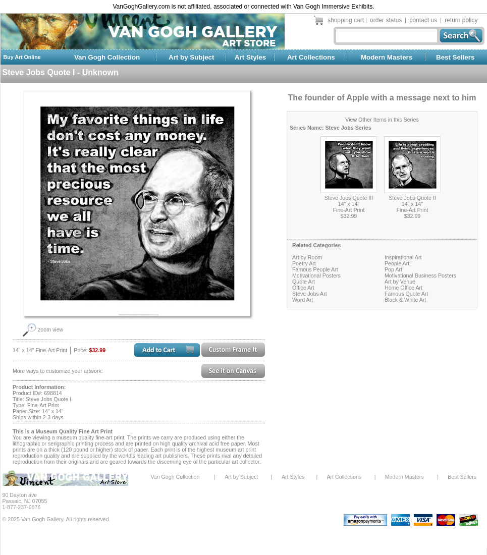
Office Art (303, 288)
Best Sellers (455, 57)
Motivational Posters (316, 275)
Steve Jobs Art (309, 294)
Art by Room (307, 257)
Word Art (302, 300)
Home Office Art (403, 288)
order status (386, 20)
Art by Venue (400, 282)
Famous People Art (315, 269)
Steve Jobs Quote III (348, 198)
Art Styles (250, 57)
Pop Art (393, 269)
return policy (461, 20)
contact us (423, 20)
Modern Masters (386, 57)
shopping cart (346, 20)
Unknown (100, 72)
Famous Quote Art (406, 294)
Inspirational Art (403, 257)
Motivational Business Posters (420, 275)
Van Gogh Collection (107, 57)
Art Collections (311, 57)
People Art (397, 263)
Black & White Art (405, 300)
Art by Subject (191, 57)
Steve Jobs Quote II (412, 198)
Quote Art (303, 282)
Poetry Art (304, 263)
